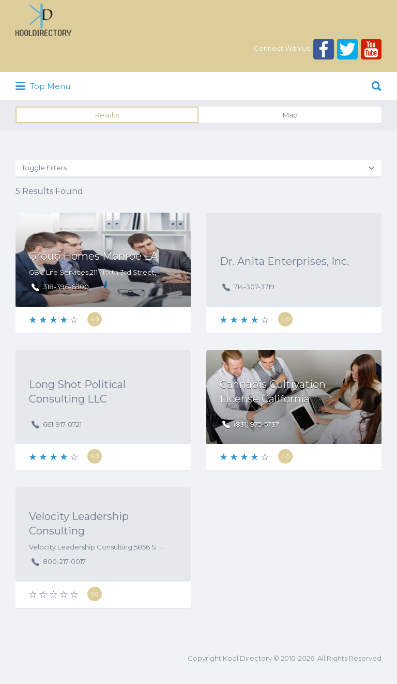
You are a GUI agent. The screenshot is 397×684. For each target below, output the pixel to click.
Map (290, 115)
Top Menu (43, 86)
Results (107, 115)
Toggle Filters (44, 167)
